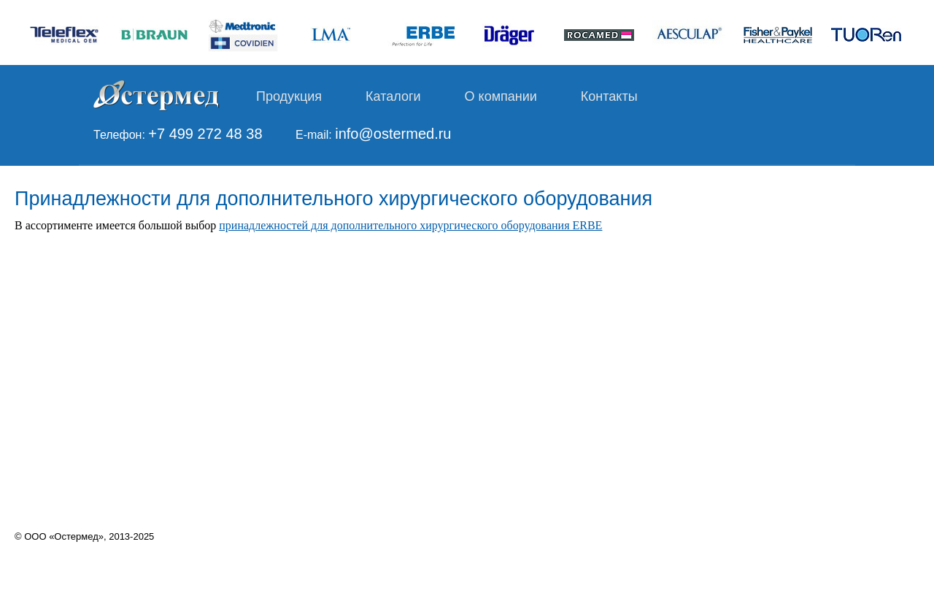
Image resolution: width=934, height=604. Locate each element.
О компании (501, 96)
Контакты (609, 96)
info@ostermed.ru (393, 134)
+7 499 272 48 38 (205, 134)
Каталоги (393, 96)
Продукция (289, 96)
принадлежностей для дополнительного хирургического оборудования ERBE (410, 225)
